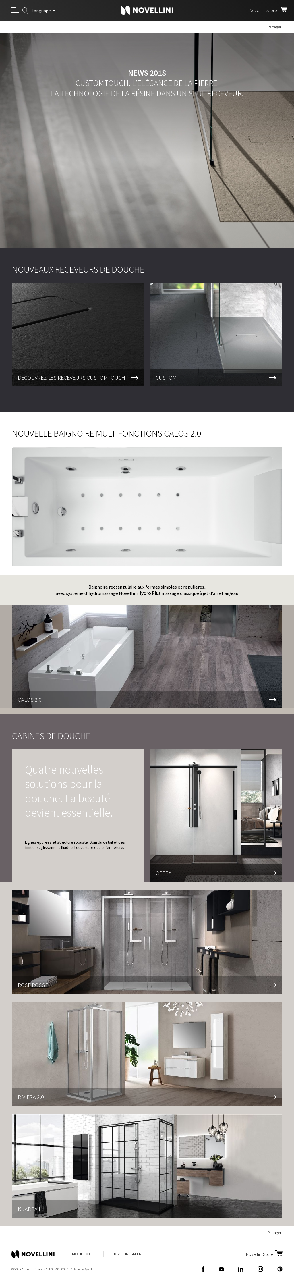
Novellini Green (127, 1253)
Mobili (83, 1253)
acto (89, 1269)
